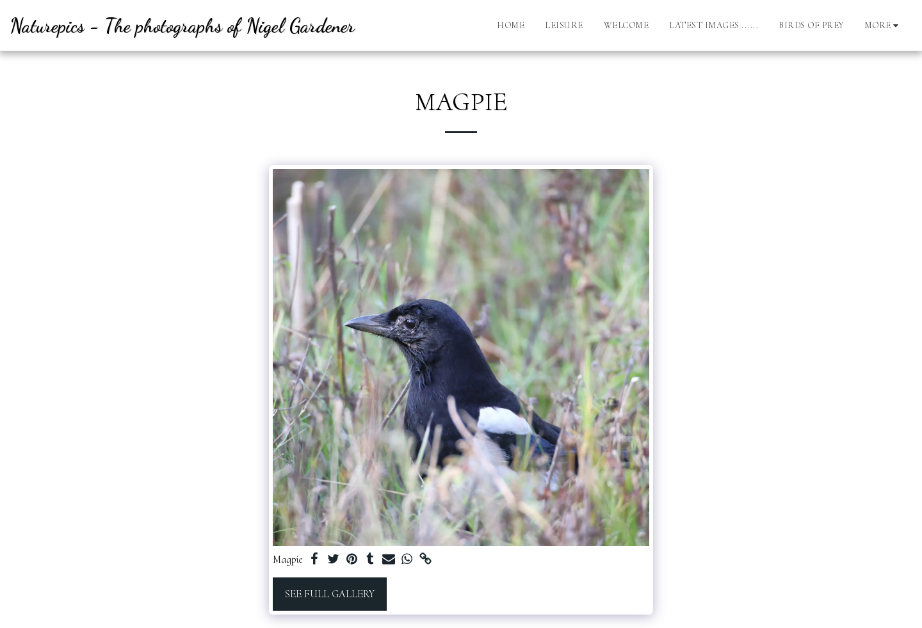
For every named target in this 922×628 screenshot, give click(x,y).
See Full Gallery (330, 594)
